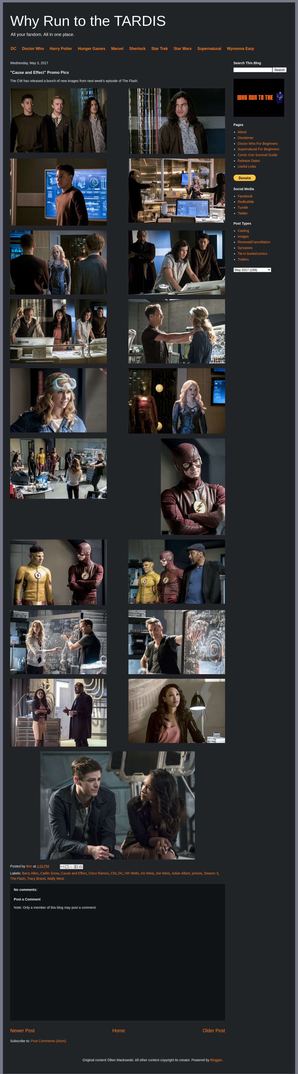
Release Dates (249, 161)
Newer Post (22, 1030)
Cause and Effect (74, 873)
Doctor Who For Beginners (258, 144)
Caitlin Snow (49, 873)
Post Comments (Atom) (48, 1041)
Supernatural (209, 49)
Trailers (243, 259)
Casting (243, 231)
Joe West (163, 873)
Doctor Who (33, 49)
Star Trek (159, 49)
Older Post (214, 1030)
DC (13, 49)
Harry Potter (61, 49)
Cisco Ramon (99, 873)
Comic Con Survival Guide (257, 155)
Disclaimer (245, 138)
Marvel (117, 49)
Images (243, 236)
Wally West (55, 878)
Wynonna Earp (240, 49)
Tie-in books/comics (252, 254)
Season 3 (211, 873)
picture (197, 873)
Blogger (216, 1060)
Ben (29, 866)
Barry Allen (30, 873)
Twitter (243, 213)
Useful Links (247, 166)
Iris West (147, 873)
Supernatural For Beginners (258, 149)
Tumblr (243, 207)
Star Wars (183, 49)
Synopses (245, 248)
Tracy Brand (36, 878)
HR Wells (132, 873)
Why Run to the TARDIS (88, 21)
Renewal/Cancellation (254, 242)
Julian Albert (181, 873)
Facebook (245, 196)
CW (113, 873)
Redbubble (246, 202)
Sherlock (137, 49)
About (242, 132)
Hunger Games (92, 49)
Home (118, 1030)
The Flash (17, 878)
